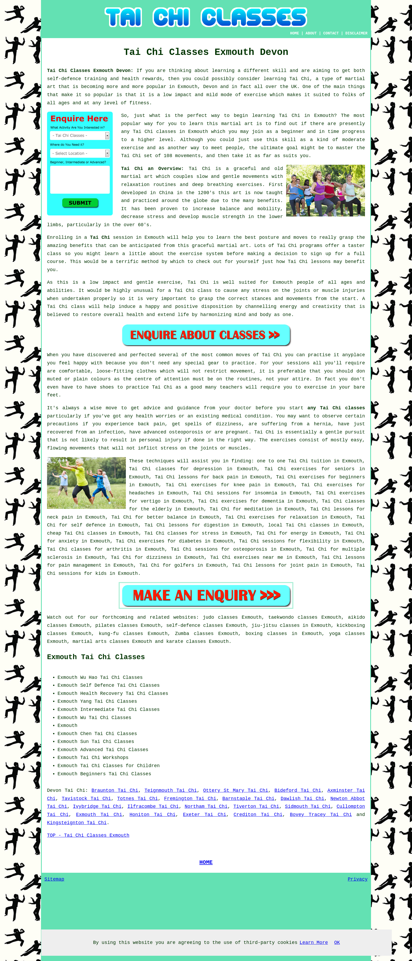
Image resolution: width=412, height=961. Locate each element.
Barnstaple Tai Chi (248, 798)
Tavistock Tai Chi (86, 798)
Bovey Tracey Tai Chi (321, 814)
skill (279, 70)
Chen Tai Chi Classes (108, 733)
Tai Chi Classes (121, 677)
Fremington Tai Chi (190, 798)
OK (337, 942)
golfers (184, 565)
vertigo (151, 501)
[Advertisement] (321, 706)
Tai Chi (289, 115)
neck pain (60, 517)
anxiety (69, 541)
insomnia (266, 493)
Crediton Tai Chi (258, 814)
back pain (225, 477)
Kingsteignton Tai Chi (77, 822)
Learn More (314, 942)
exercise (132, 148)
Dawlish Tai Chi (302, 798)
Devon (54, 790)
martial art (237, 123)
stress (210, 533)
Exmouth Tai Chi (99, 814)
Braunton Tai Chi (114, 790)
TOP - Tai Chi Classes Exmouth (88, 835)
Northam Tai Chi (206, 806)
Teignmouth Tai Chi (171, 790)
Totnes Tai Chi (137, 798)
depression (207, 469)
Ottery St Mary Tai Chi (235, 790)
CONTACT (331, 33)
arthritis (119, 549)
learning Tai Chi (287, 78)
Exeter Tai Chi (204, 814)
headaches (141, 493)
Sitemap (54, 879)
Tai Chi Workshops (104, 757)
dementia (272, 501)
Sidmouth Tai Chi (308, 806)
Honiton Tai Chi (153, 814)
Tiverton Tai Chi (256, 806)
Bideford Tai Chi (298, 790)
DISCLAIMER (356, 33)
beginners (352, 477)
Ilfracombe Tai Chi (153, 806)
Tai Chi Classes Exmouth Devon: (92, 70)
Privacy (358, 879)
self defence (88, 525)
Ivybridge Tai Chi (97, 806)
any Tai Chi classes (336, 408)
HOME (294, 33)
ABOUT (311, 33)
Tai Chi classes (154, 131)
